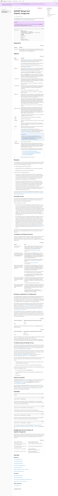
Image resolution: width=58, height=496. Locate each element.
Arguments (48, 9)
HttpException (28, 347)
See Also (48, 16)
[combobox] (6, 9)
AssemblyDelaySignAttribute (29, 68)
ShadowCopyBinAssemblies (18, 354)
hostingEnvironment (31, 354)
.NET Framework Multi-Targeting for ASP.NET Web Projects (30, 192)
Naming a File (26, 355)
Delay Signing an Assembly (18, 475)
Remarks (48, 12)
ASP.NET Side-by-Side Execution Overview (20, 481)
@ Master (32, 305)
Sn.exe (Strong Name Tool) (18, 467)
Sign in (56, 1)
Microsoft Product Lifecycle (25, 3)
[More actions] (43, 8)
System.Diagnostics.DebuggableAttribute (28, 153)
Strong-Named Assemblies (18, 477)
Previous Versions (19, 8)
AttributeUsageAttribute (26, 386)
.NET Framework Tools (17, 485)
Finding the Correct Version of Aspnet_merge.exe (51, 15)
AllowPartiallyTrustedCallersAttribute (29, 138)
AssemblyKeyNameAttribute (18, 461)
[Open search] (54, 1)
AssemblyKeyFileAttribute (29, 59)
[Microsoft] (1, 1)
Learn (15, 8)
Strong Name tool (22, 380)
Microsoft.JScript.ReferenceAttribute (27, 154)
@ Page (23, 305)
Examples (48, 13)
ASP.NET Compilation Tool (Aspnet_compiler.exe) (21, 469)
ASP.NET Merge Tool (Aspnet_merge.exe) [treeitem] (4, 12)
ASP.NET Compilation (23, 19)
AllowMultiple (37, 386)
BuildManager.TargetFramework (19, 471)
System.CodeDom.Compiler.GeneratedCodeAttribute (30, 151)
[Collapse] (11, 7)
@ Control (26, 305)
